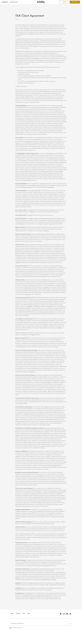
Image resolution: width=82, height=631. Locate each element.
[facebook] (60, 613)
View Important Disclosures (17, 623)
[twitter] (70, 613)
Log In (64, 2)
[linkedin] (67, 613)
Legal (16, 19)
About (12, 613)
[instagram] (63, 613)
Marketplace (14, 2)
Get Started (75, 2)
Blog (24, 613)
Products (5, 2)
